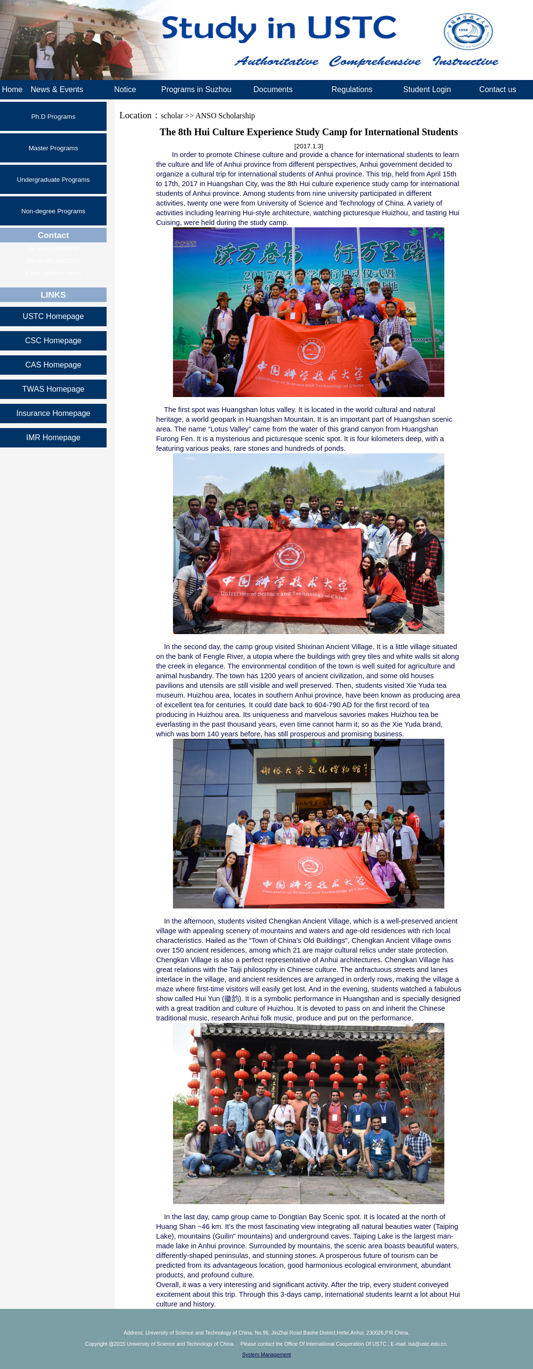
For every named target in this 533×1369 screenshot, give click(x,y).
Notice (125, 89)
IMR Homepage (53, 437)
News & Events (57, 89)
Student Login (427, 89)
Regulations (352, 89)
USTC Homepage (53, 316)
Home (12, 89)
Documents (273, 89)
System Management (266, 1354)
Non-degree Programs (53, 211)
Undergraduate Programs (53, 179)
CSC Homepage (53, 340)
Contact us (497, 89)
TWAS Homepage (53, 389)
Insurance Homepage (53, 413)
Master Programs (53, 148)
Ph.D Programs (53, 116)
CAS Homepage (53, 365)
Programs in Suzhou (196, 89)
